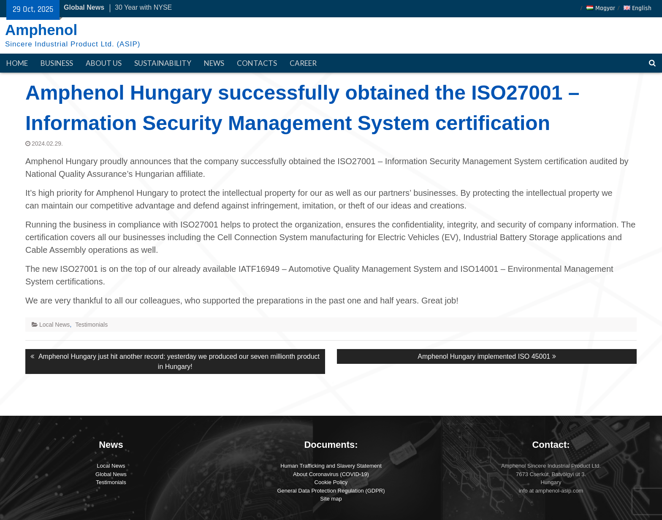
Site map (331, 499)
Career (303, 63)
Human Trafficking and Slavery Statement (331, 466)
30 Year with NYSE (143, 7)
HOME (17, 63)
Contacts (257, 63)
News (214, 63)
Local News (54, 324)
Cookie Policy (331, 482)
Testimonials (91, 324)
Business (57, 63)
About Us (104, 63)
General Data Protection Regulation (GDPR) (331, 490)
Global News (111, 474)
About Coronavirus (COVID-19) (331, 474)
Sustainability (162, 63)
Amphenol (41, 30)
